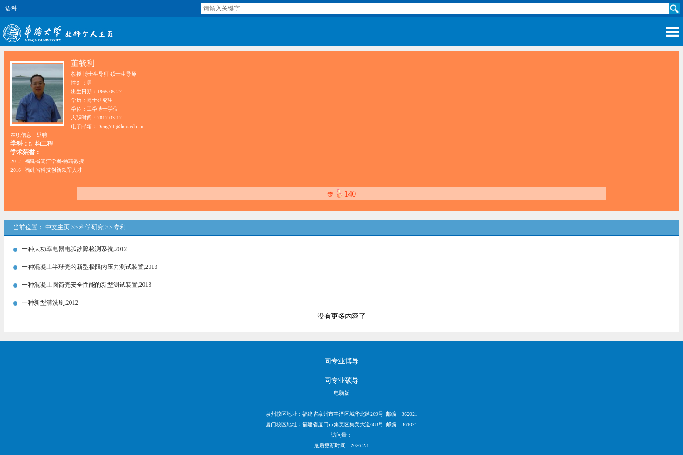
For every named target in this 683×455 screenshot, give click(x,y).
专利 (120, 227)
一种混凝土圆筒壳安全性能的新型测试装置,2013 (87, 285)
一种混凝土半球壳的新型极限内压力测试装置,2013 (90, 267)
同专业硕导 (341, 380)
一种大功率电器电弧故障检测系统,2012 (74, 249)
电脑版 (341, 393)
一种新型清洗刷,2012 (50, 302)
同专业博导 (341, 361)
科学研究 (91, 227)
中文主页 (57, 227)
